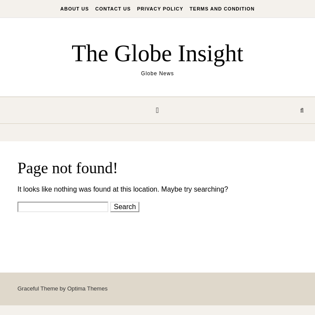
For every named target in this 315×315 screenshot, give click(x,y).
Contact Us (113, 8)
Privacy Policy (160, 8)
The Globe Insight (157, 53)
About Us (74, 8)
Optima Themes (87, 288)
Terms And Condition (222, 8)
